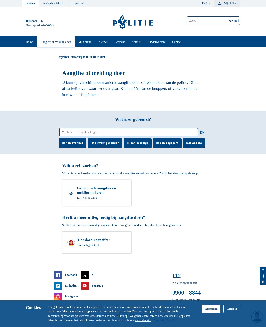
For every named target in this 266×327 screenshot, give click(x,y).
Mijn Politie (226, 3)
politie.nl (31, 3)
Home (29, 42)
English (206, 3)
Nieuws (103, 42)
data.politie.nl (77, 3)
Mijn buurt (84, 42)
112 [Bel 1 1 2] (41, 21)
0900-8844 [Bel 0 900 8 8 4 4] (47, 25)
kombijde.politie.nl (53, 3)
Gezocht (120, 42)
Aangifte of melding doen (55, 42)
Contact (176, 42)
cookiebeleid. (143, 320)
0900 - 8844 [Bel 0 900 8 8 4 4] (186, 292)
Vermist (136, 42)
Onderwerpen (157, 42)
